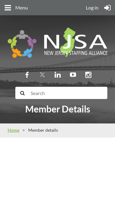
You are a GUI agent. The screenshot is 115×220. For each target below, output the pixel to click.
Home (13, 130)
